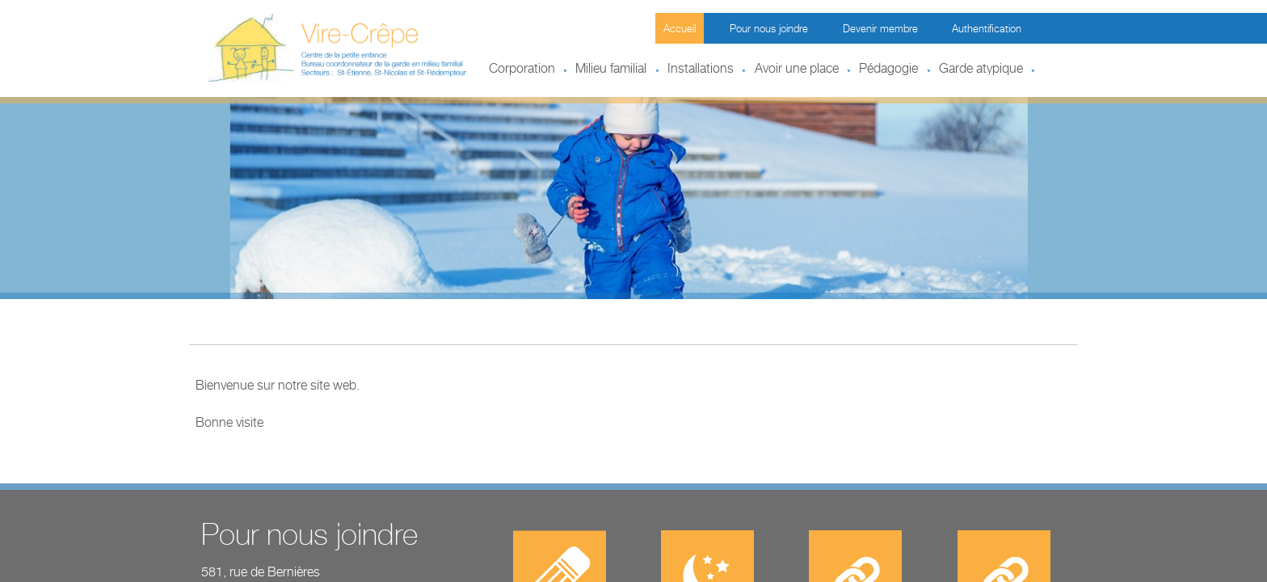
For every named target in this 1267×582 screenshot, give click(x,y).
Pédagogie (888, 70)
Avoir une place (797, 70)
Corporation (522, 70)
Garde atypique (981, 70)
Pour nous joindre (769, 30)
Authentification (986, 30)
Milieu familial (610, 70)
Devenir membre (880, 30)
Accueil (679, 30)
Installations (700, 70)
